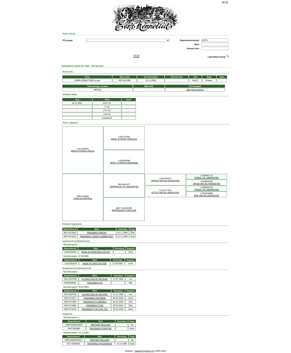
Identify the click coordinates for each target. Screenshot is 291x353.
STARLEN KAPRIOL (82, 198)
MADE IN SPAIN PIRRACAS (124, 139)
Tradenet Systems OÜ (144, 351)
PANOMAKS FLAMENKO (94, 302)
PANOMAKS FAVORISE (95, 298)
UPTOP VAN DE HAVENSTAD (165, 192)
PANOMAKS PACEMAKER (99, 344)
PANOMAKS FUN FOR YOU (95, 309)
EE (226, 2)
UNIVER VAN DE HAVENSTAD (165, 181)
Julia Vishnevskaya (195, 90)
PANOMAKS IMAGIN (96, 233)
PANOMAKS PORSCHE (100, 328)
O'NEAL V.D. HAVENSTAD (206, 178)
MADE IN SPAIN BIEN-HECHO (95, 252)
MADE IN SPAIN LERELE (82, 151)
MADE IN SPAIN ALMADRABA (124, 163)
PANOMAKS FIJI (94, 283)
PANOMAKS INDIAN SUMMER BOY (96, 236)
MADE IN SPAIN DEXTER (95, 263)
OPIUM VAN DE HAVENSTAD (206, 184)
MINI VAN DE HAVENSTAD (206, 195)
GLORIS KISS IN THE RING (95, 279)
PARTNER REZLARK (100, 325)
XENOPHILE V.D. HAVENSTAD (124, 187)
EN (223, 2)
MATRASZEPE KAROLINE (124, 210)
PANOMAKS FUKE (95, 305)
